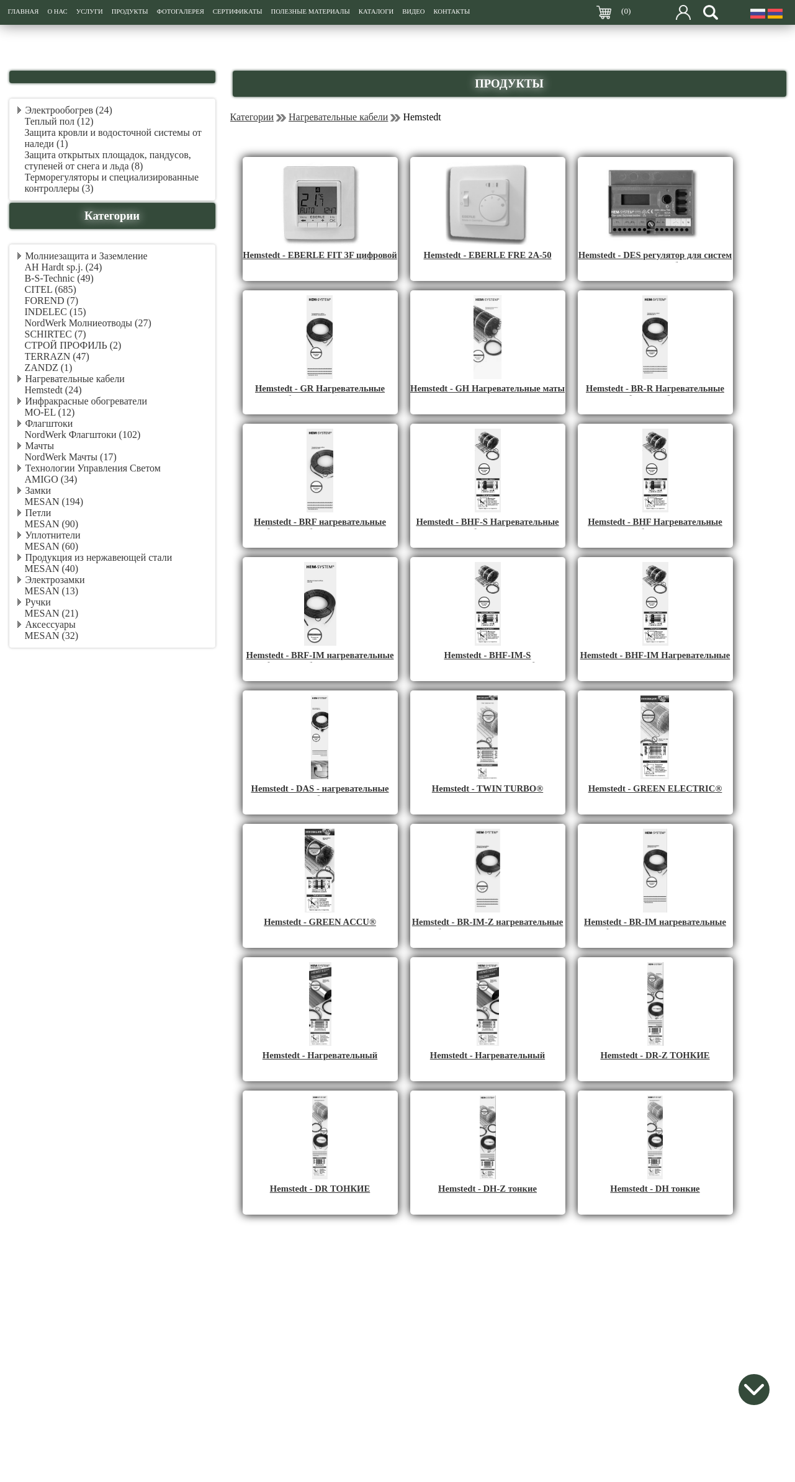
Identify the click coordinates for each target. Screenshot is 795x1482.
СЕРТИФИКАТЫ (238, 11)
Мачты (39, 445)
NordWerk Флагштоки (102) (83, 434)
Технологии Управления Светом (93, 468)
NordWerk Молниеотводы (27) (88, 323)
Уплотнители (53, 535)
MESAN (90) (52, 524)
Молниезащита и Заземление (86, 256)
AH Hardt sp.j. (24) (63, 267)
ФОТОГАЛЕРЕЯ (180, 11)
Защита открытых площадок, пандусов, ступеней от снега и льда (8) (108, 160)
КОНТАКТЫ (451, 11)
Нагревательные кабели (75, 378)
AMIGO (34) (51, 479)
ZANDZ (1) (49, 367)
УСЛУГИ (89, 11)
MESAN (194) (54, 501)
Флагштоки (49, 423)
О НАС (57, 11)
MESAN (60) (52, 546)
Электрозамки (55, 579)
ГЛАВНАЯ (23, 11)
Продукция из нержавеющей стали (99, 557)
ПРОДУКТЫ (130, 11)
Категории (252, 117)
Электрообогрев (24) (68, 110)
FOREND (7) (52, 300)
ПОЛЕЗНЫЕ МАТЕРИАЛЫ (310, 11)
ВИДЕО (413, 11)
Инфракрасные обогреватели (86, 401)
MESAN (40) (52, 568)
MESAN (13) (52, 591)
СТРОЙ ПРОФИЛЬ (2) (73, 345)
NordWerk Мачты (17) (71, 457)
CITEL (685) (50, 289)
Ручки (38, 602)
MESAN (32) (52, 635)
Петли (38, 512)
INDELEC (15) (55, 311)
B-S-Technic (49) (59, 278)
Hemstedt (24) (53, 390)
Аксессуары (50, 624)
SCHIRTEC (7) (55, 334)
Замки (38, 490)
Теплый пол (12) (59, 121)
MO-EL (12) (50, 412)
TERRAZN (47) (57, 356)
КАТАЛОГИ (376, 11)
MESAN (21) (52, 613)
